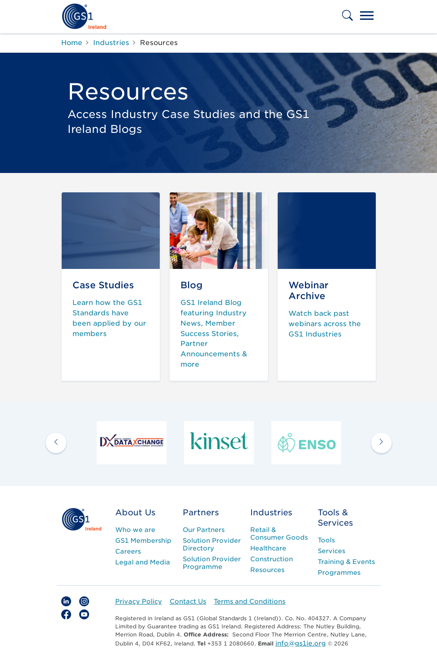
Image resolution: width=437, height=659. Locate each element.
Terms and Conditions (249, 601)
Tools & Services (335, 517)
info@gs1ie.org (300, 643)
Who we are (135, 529)
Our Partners (204, 529)
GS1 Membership (143, 540)
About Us (135, 512)
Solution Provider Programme (212, 562)
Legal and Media (142, 562)
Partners (201, 512)
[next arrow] (381, 442)
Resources (267, 569)
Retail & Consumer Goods (279, 533)
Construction (271, 559)
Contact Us (188, 601)
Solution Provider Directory (212, 544)
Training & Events (346, 561)
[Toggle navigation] (367, 16)
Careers (128, 551)
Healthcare (268, 548)
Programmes (339, 572)
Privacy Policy (138, 601)
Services (331, 550)
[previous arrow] (56, 442)
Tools (326, 540)
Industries (271, 512)
